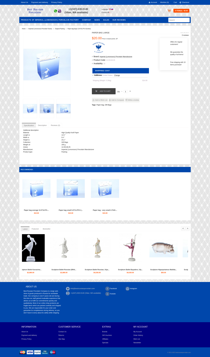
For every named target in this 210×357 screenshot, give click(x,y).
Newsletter (137, 343)
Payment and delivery (39, 2)
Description (42, 125)
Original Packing (60, 28)
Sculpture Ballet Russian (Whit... (89, 270)
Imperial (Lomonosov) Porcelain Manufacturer (116, 57)
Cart (175, 2)
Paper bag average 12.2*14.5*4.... (36, 210)
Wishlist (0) (164, 2)
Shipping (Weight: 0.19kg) (102, 80)
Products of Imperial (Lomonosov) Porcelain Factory (50, 20)
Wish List (136, 339)
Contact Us (62, 332)
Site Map (61, 339)
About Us (24, 2)
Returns (61, 335)
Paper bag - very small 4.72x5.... (105, 210)
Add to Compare (117, 100)
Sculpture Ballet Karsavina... (56, 270)
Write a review (133, 100)
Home (24, 28)
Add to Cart (105, 91)
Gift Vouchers (107, 335)
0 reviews (185, 35)
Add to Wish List (101, 100)
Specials (105, 343)
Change (117, 75)
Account (154, 2)
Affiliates (105, 339)
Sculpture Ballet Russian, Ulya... (122, 270)
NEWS (97, 20)
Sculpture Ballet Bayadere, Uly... (156, 270)
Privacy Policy (56, 2)
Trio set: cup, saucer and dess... (23, 270)
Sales (106, 20)
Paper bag (100, 105)
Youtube (110, 294)
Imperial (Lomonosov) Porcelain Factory (40, 28)
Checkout (185, 2)
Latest (25, 229)
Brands (104, 332)
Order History (138, 335)
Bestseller (46, 229)
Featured (35, 229)
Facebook (111, 289)
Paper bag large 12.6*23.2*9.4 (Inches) (79, 28)
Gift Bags (108, 105)
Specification (29, 125)
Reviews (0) (55, 125)
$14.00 (144, 80)
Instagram (131, 289)
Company (86, 20)
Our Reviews (119, 20)
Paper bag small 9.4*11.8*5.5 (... (71, 210)
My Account (137, 332)
